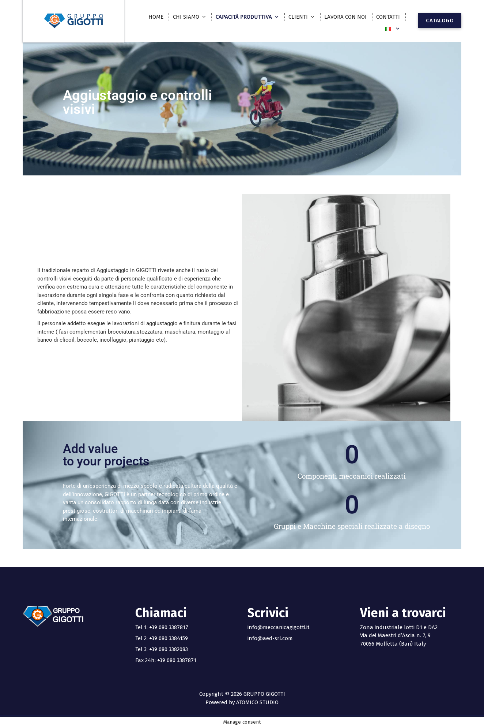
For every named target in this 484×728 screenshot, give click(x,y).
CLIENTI (298, 17)
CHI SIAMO (186, 17)
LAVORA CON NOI (345, 17)
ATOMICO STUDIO (257, 702)
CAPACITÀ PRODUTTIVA (244, 17)
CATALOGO (440, 20)
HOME (155, 17)
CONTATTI (388, 17)
